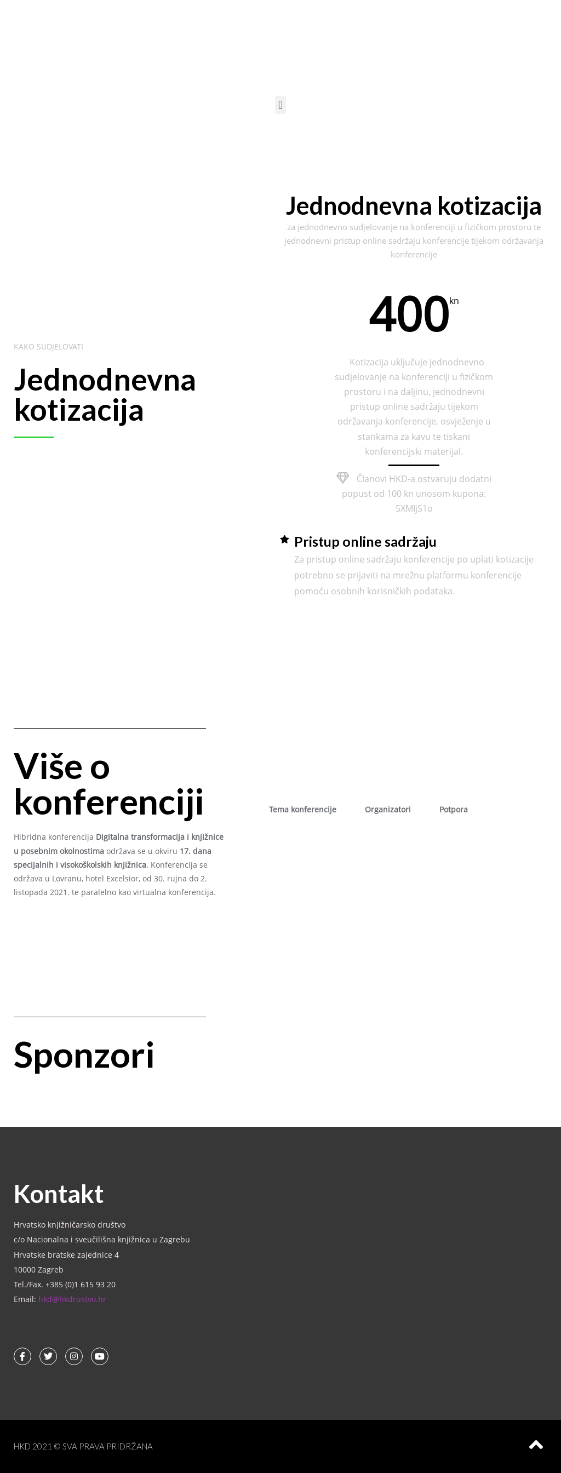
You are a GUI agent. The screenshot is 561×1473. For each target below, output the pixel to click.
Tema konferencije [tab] (302, 809)
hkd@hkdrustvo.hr (72, 1299)
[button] (280, 105)
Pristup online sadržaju (365, 541)
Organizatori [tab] (388, 809)
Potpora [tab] (453, 809)
